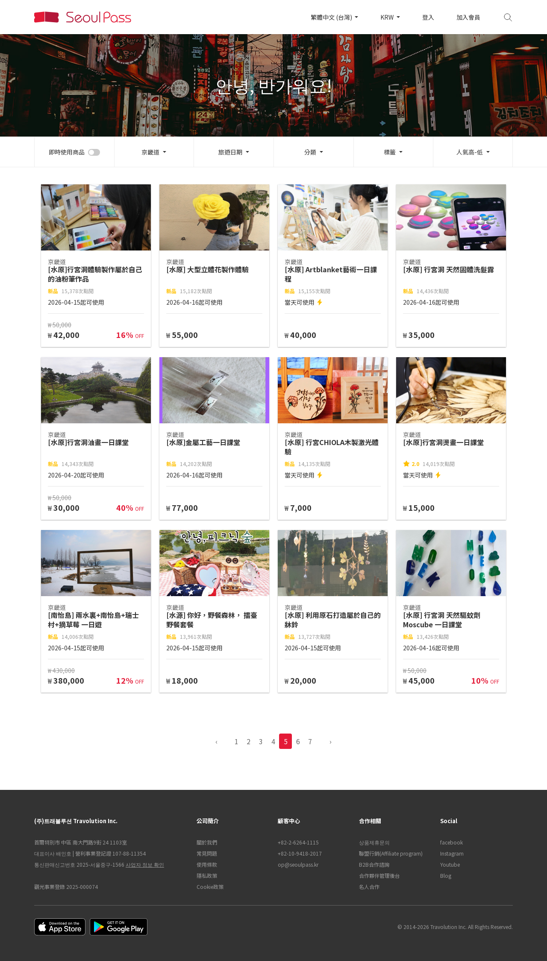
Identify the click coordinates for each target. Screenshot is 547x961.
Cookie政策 (210, 886)
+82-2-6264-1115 (298, 842)
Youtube (450, 864)
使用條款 (207, 864)
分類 (310, 152)
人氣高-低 (469, 152)
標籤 (390, 152)
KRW (387, 17)
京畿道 (150, 152)
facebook (451, 842)
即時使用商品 (67, 152)
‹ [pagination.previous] (216, 741)
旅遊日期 (230, 152)
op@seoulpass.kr (298, 864)
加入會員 (468, 17)
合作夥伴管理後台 (379, 875)
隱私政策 (207, 875)
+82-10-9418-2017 (300, 853)
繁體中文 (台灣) (332, 17)
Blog (445, 875)
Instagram (452, 853)
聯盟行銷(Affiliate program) (391, 853)
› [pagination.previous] (330, 741)
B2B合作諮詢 (374, 864)
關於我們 (207, 842)
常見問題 (207, 853)
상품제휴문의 (374, 842)
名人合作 (369, 886)
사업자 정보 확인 (145, 864)
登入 (428, 17)
